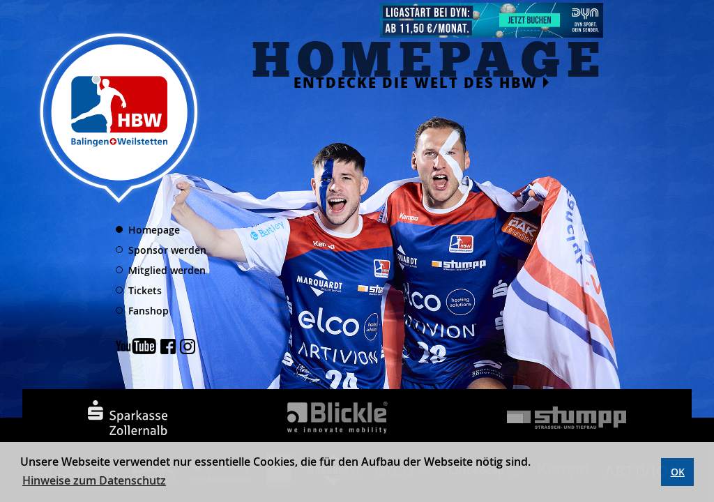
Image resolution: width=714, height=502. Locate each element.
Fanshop (148, 310)
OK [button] (678, 471)
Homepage (154, 229)
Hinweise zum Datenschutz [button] (94, 480)
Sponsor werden (167, 250)
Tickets (145, 290)
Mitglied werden (167, 270)
